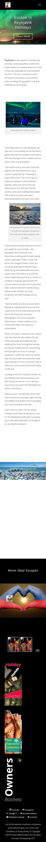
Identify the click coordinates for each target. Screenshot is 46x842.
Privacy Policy (23, 831)
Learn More (23, 36)
